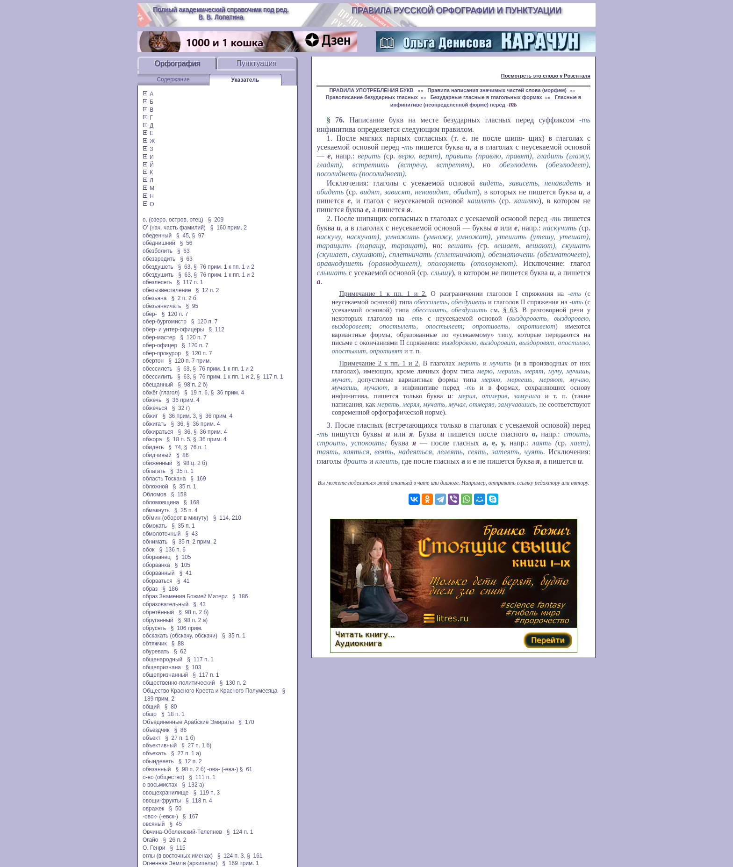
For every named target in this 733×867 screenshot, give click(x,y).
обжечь (152, 400)
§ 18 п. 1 (173, 714)
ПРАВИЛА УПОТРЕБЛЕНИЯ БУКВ (372, 90)
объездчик (156, 730)
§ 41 (185, 573)
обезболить (157, 251)
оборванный (158, 573)
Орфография (177, 63)
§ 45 (175, 824)
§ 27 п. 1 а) (186, 753)
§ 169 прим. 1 (241, 863)
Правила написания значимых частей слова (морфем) (497, 90)
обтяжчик (155, 643)
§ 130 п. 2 (233, 683)
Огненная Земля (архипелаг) (180, 863)
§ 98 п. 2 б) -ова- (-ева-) (207, 769)
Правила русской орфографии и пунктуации (456, 10)
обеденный (157, 235)
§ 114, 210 (227, 518)
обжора (152, 439)
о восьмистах (160, 784)
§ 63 (183, 251)
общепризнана (162, 667)
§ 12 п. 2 (207, 290)
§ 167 (190, 816)
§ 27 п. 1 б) (180, 738)
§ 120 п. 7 (175, 314)
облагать (154, 471)
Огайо (150, 840)
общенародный (162, 659)
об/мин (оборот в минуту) (175, 518)
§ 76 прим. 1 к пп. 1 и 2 (224, 267)
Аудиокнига (358, 643)
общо (150, 714)
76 (339, 120)
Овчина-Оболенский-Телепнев (182, 832)
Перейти (548, 640)
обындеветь (158, 761)
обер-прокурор (162, 353)
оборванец (157, 557)
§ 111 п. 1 (202, 777)
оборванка (156, 565)
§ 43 (191, 533)
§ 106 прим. (186, 628)
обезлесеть (157, 282)
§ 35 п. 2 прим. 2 (194, 541)
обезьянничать (162, 306)
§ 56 (186, 243)
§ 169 (198, 478)
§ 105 (183, 557)
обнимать (155, 541)
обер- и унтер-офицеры (173, 329)
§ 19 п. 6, (196, 392)
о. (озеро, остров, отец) (173, 219)
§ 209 (215, 219)
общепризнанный (165, 675)
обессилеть (157, 368)
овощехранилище (166, 792)
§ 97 (198, 235)
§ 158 (179, 494)
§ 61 (246, 769)
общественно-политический (179, 683)
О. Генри (154, 848)
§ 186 (170, 589)
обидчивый (157, 455)
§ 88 (178, 643)
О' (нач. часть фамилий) (174, 227)
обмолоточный (161, 533)
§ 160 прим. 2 (228, 227)
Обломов (154, 494)
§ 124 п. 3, (231, 856)
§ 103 (193, 667)
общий (151, 706)
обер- (150, 314)
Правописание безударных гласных (372, 97)
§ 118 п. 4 (199, 800)
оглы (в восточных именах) (178, 856)
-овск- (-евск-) (160, 816)
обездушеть (158, 267)
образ (150, 589)
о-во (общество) (163, 777)
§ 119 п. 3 (207, 792)
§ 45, (183, 235)
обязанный (157, 769)
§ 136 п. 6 (172, 549)
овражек (153, 808)
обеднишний (159, 243)
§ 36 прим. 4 (227, 392)
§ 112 (216, 329)
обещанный (158, 384)
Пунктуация (256, 63)
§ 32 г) (181, 408)
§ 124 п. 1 (240, 832)
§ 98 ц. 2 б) (192, 463)
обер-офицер (160, 345)
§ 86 (182, 455)
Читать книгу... (365, 634)
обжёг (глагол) (161, 392)
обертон (153, 361)
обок (148, 549)
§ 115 (177, 848)
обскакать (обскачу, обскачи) (180, 635)
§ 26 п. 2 (175, 840)
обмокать (155, 526)
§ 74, (175, 447)
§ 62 (180, 651)
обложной (155, 486)
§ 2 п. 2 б (183, 298)
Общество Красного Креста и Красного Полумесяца (210, 691)
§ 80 (171, 706)
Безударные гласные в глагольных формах (486, 97)
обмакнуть (156, 510)
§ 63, (185, 267)
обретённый (158, 612)
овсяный (154, 824)
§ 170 (246, 722)
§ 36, (178, 424)
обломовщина (161, 502)
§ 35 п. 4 (186, 510)
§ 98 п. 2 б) (193, 384)
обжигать (154, 424)
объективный (160, 745)
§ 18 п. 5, (178, 439)
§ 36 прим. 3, (180, 416)
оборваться (157, 581)
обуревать (156, 651)
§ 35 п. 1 (182, 471)
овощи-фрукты (162, 800)
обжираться (158, 432)
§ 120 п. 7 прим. (189, 361)
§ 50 (175, 808)
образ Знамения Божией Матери (185, 596)
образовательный (165, 604)
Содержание (173, 79)
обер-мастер (159, 337)
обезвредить (159, 259)
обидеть (153, 447)
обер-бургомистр (165, 321)
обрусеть (154, 628)
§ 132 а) (193, 784)
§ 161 (254, 856)
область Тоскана (164, 478)
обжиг (150, 416)
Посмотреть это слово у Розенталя (545, 76)
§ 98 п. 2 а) (193, 620)
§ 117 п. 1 (190, 282)
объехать (154, 753)
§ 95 (192, 306)
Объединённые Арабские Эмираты (188, 722)
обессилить (157, 376)
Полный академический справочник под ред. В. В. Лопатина (221, 13)
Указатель (245, 80)
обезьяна (154, 298)
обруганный (158, 620)
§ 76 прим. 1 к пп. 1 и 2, (224, 376)
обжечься (155, 408)
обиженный (157, 463)
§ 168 (191, 502)
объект (151, 738)
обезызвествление (167, 290)
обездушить (158, 275)
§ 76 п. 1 (196, 447)
